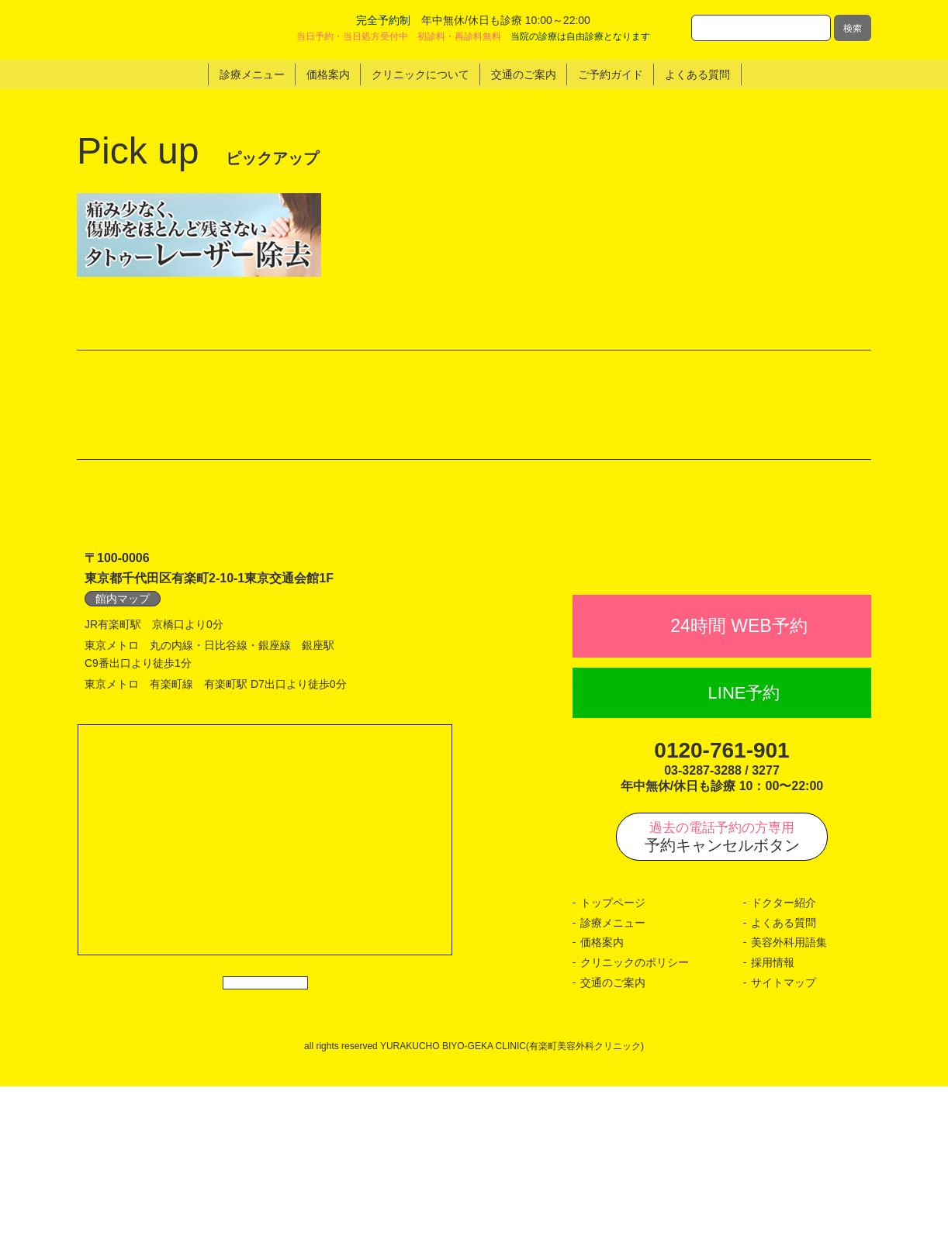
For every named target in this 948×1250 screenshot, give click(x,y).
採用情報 (772, 1126)
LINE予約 (744, 856)
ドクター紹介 (783, 1067)
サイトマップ (783, 1146)
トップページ (612, 1067)
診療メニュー (612, 1086)
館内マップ (122, 727)
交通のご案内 (612, 1146)
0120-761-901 (721, 914)
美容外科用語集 (789, 1106)
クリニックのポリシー (634, 1126)
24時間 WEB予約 (738, 789)
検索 (852, 27)
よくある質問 (783, 1086)
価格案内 (602, 1106)
